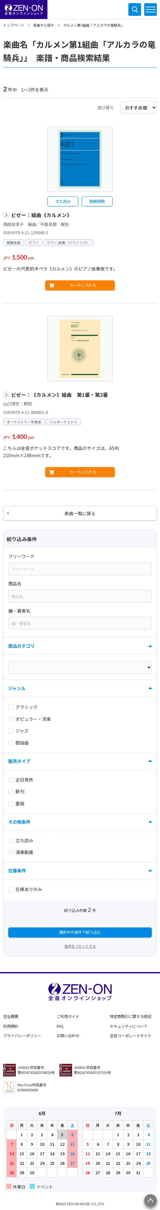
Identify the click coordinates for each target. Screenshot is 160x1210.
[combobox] (80, 569)
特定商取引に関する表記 (130, 1016)
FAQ (60, 1026)
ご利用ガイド (68, 1016)
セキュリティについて (128, 1026)
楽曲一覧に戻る (80, 513)
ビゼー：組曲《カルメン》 (41, 215)
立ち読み (63, 201)
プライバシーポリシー (22, 1035)
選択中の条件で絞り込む (80, 932)
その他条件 (19, 822)
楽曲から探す (43, 25)
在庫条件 (17, 870)
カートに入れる (83, 285)
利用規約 (10, 1026)
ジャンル (17, 688)
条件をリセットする (80, 946)
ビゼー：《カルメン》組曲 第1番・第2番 (59, 394)
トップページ (13, 25)
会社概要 (10, 1016)
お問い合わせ (68, 1035)
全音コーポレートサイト (130, 1035)
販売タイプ (19, 761)
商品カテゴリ (21, 646)
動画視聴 (97, 201)
